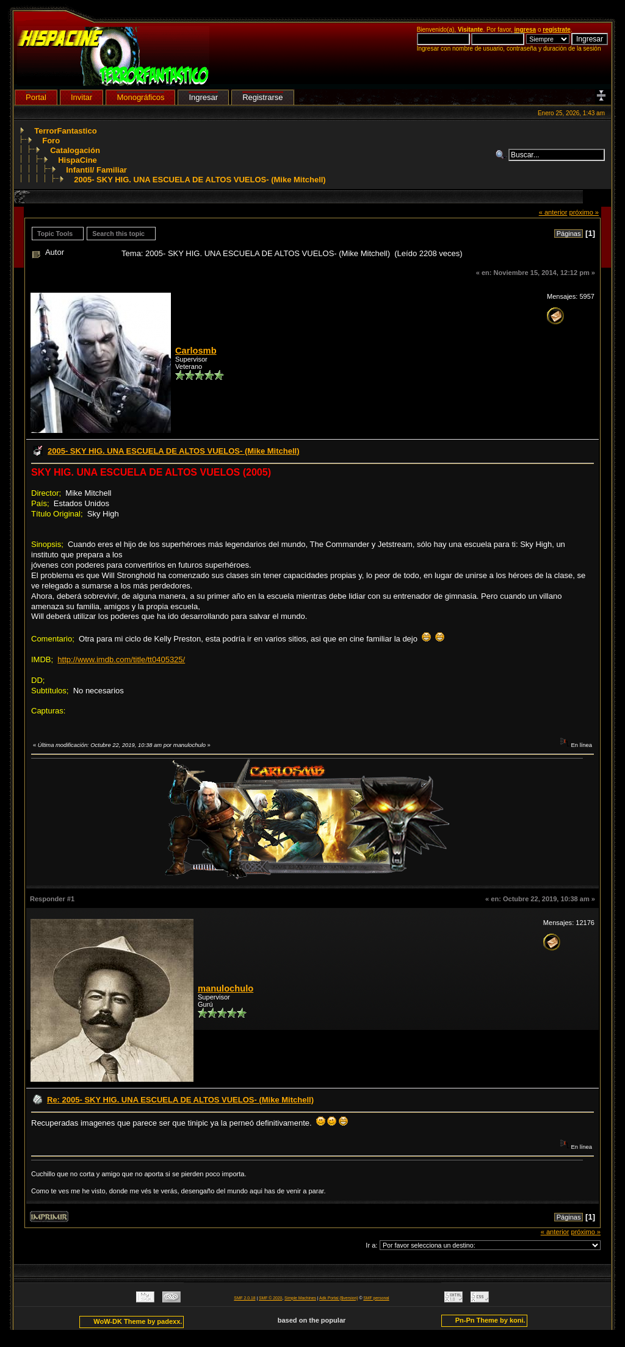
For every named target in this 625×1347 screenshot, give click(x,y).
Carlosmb (196, 351)
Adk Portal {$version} (338, 1298)
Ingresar (203, 97)
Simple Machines (300, 1298)
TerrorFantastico (65, 130)
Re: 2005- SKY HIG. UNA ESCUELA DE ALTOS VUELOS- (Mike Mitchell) (180, 1099)
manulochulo (225, 988)
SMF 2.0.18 (244, 1298)
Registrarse (262, 97)
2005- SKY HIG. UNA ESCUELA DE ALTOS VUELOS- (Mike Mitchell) (199, 179)
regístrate (557, 29)
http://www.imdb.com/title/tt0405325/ (121, 659)
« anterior (553, 212)
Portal (36, 97)
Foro (51, 140)
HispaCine (77, 160)
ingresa (525, 29)
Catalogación (75, 150)
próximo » (584, 212)
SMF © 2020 (270, 1298)
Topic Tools (55, 233)
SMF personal (376, 1298)
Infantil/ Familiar (96, 169)
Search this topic (118, 233)
